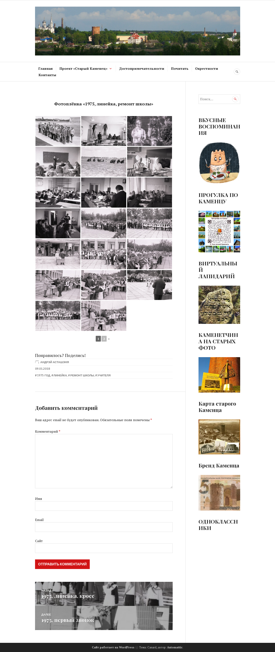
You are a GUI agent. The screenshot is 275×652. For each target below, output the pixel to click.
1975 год (43, 375)
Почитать (179, 68)
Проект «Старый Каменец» (83, 68)
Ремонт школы (82, 375)
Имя (38, 498)
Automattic (174, 647)
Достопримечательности (141, 68)
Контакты (47, 75)
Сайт (39, 540)
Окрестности (206, 68)
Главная (45, 68)
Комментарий (47, 431)
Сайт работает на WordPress (113, 647)
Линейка (60, 375)
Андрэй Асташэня (54, 362)
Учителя (104, 375)
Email (39, 519)
